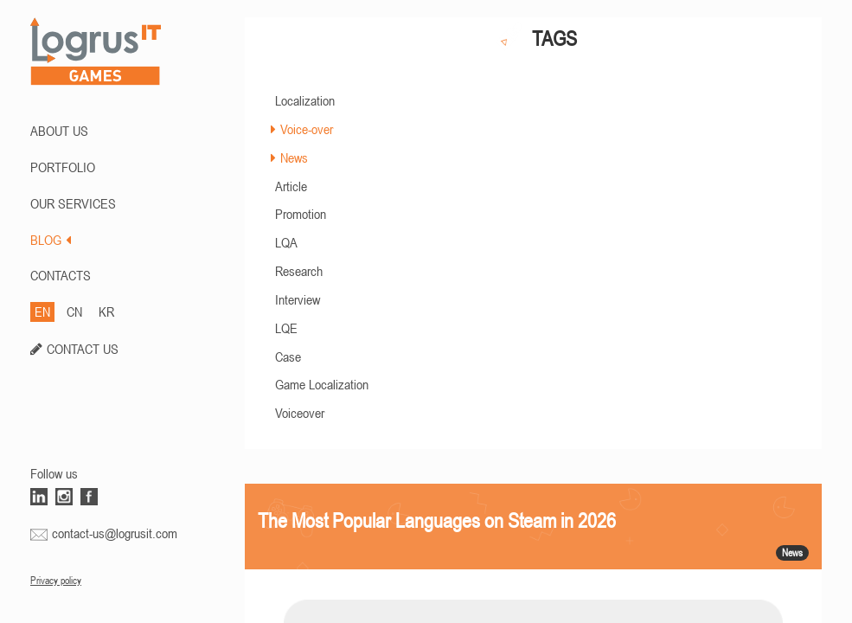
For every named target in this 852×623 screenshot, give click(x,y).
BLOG (50, 239)
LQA (286, 242)
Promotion (300, 214)
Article (291, 186)
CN (74, 311)
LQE (286, 328)
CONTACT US (83, 348)
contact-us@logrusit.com (114, 533)
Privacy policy (55, 581)
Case (288, 356)
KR (106, 311)
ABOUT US (59, 130)
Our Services (73, 203)
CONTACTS (60, 275)
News (294, 157)
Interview (297, 299)
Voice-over (306, 129)
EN (42, 311)
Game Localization (321, 384)
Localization (305, 100)
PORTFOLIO (62, 167)
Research (299, 271)
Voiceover (299, 413)
